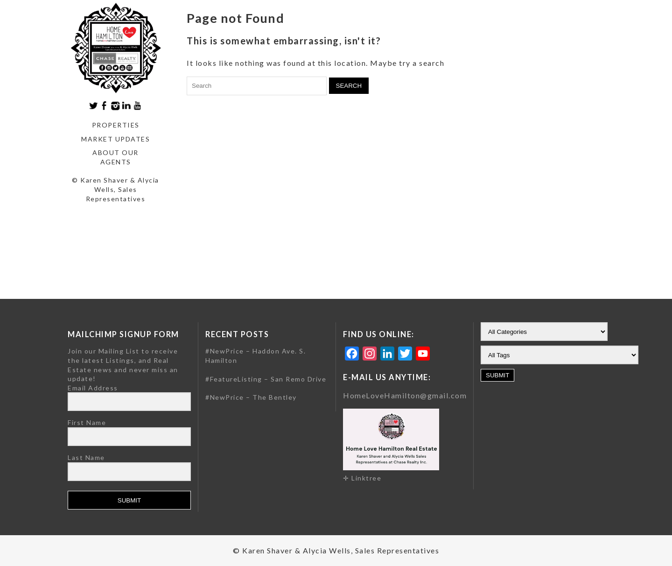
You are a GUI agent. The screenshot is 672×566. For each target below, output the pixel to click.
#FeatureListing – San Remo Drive (265, 379)
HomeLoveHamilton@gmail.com (405, 395)
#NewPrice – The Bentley (251, 397)
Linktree (366, 478)
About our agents (115, 157)
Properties (116, 125)
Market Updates (115, 139)
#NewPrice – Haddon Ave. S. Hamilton (255, 355)
